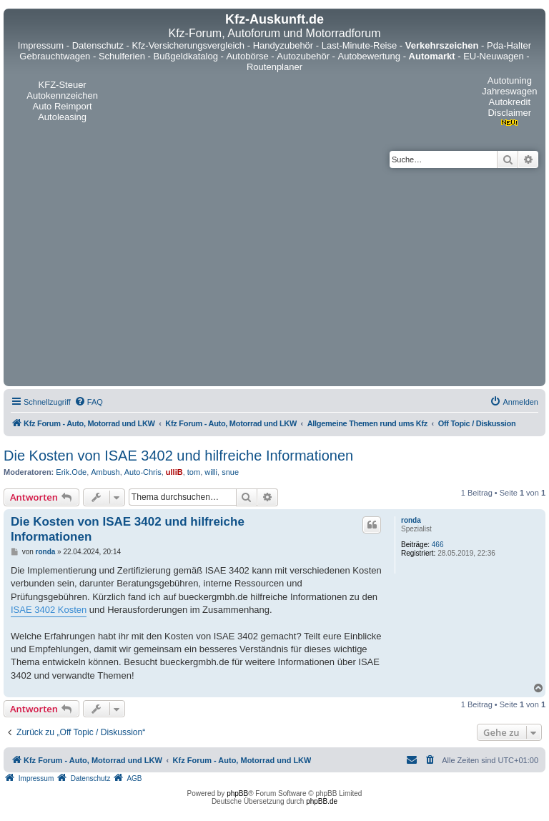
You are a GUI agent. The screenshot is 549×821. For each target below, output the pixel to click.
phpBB (237, 793)
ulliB (174, 472)
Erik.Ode (71, 472)
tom (193, 472)
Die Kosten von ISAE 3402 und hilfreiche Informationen (178, 455)
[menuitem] (88, 401)
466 (438, 545)
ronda (411, 520)
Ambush (105, 472)
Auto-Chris (143, 472)
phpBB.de (321, 801)
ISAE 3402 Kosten (48, 609)
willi (210, 472)
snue (230, 472)
